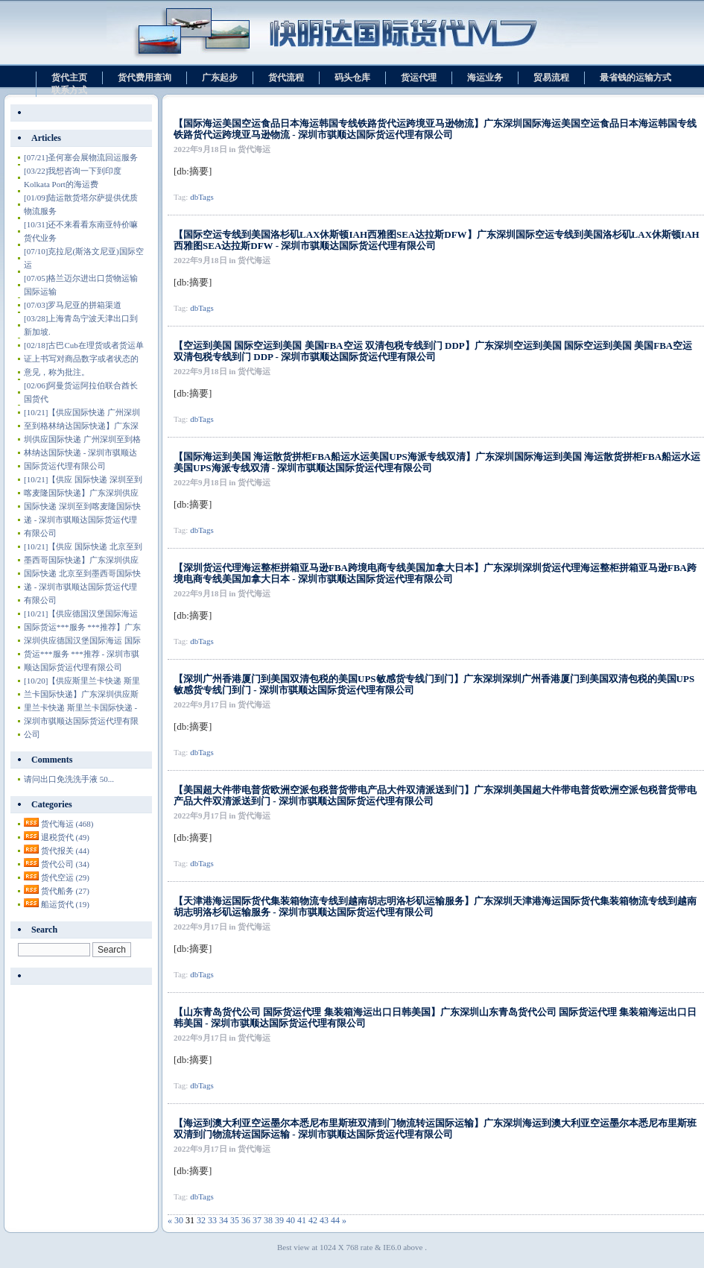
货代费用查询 (144, 77)
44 (335, 1220)
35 (234, 1220)
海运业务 (485, 77)
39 (279, 1220)
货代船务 (65, 890)
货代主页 (69, 77)
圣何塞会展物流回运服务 (81, 157)
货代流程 (286, 77)
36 (245, 1220)
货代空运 (65, 877)
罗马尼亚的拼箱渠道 (72, 304)
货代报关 (65, 850)
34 (223, 1220)
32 (201, 1220)
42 (312, 1220)
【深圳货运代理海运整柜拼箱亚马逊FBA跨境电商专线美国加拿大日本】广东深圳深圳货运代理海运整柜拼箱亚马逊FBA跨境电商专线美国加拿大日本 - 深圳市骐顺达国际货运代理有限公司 (435, 573)
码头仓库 (352, 77)
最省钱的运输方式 (635, 77)
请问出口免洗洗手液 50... (69, 779)
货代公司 (65, 863)
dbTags (202, 196)
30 (178, 1220)
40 (290, 1220)
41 (301, 1220)
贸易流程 (551, 77)
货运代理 (419, 77)
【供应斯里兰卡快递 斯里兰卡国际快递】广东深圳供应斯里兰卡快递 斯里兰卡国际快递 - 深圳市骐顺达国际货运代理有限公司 (82, 707)
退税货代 (65, 837)
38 (268, 1220)
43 (324, 1220)
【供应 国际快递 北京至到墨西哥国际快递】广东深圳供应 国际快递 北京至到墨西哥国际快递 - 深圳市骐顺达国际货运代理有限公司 (83, 573)
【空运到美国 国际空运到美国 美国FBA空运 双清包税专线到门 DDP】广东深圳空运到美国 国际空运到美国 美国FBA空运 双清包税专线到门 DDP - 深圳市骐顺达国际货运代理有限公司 (433, 351)
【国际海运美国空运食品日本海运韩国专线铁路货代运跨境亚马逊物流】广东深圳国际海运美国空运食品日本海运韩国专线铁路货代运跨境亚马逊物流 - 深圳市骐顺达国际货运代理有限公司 (435, 129)
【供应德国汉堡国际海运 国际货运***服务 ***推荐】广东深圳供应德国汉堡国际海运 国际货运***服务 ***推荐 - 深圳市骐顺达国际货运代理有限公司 (82, 640)
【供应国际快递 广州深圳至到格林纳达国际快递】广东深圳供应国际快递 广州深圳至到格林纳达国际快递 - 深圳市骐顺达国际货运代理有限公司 (82, 439)
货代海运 (67, 823)
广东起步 (220, 77)
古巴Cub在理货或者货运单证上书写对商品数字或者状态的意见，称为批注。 (84, 358)
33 (212, 1220)
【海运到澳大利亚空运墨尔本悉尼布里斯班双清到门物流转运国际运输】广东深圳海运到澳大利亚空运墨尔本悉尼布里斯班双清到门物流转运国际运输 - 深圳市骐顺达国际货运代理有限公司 (435, 1128)
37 (257, 1220)
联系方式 (69, 90)
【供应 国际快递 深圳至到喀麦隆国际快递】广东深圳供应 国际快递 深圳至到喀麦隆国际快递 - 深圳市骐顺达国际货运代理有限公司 (83, 506)
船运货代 (65, 904)
